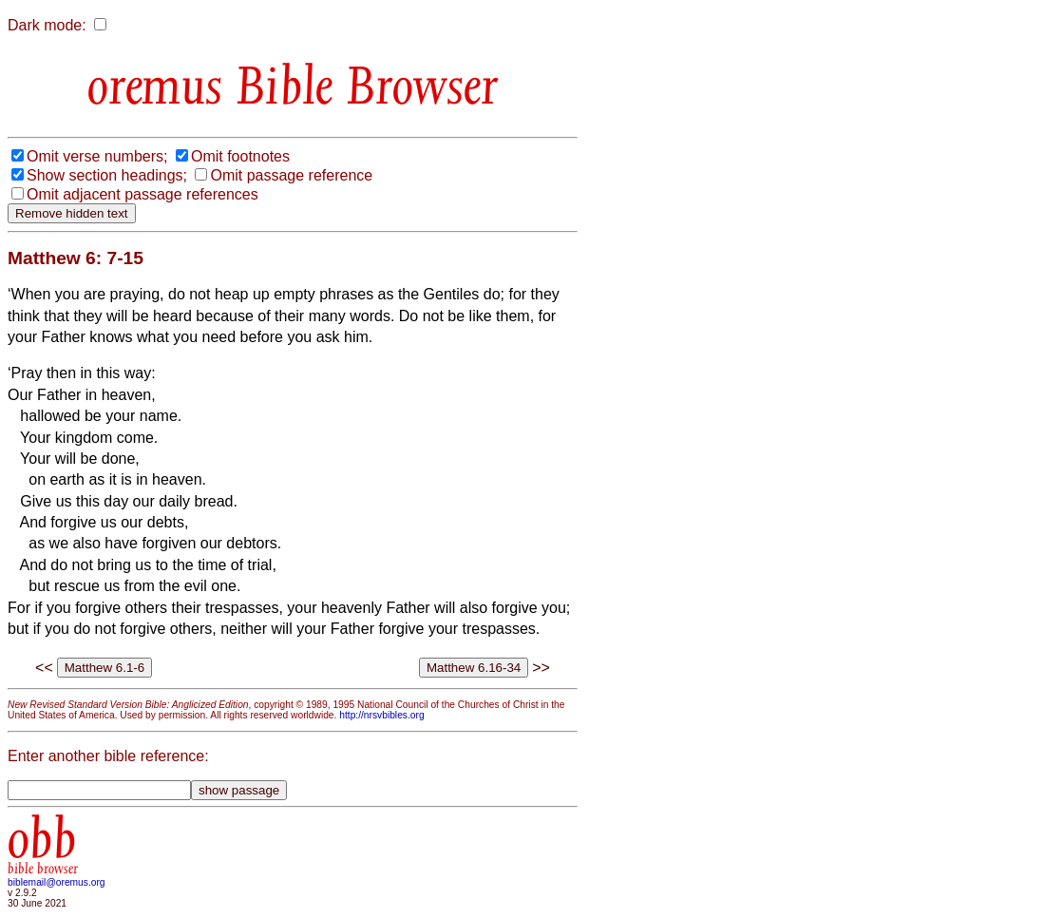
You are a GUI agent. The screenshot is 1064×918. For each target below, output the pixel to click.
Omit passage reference (291, 175)
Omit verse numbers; (97, 156)
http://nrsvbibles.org (381, 715)
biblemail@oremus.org (56, 882)
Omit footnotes (240, 156)
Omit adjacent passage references (142, 194)
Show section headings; (107, 175)
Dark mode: (47, 25)
